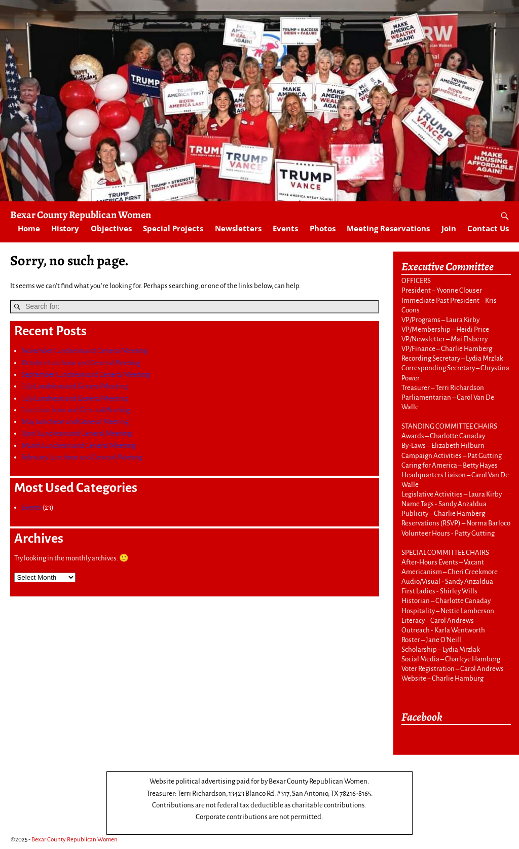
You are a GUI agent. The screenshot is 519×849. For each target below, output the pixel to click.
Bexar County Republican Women (80, 215)
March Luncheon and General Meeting (78, 445)
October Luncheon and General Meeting (81, 362)
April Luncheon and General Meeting (76, 433)
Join (448, 228)
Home (29, 228)
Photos (323, 228)
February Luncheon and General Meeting (82, 457)
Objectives (111, 228)
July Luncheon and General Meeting (75, 386)
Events (285, 228)
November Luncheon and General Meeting (84, 351)
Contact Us (488, 228)
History (65, 228)
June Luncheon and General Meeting (76, 409)
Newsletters (238, 228)
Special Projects (173, 228)
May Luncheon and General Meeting (75, 422)
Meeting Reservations (388, 228)
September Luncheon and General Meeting (86, 374)
